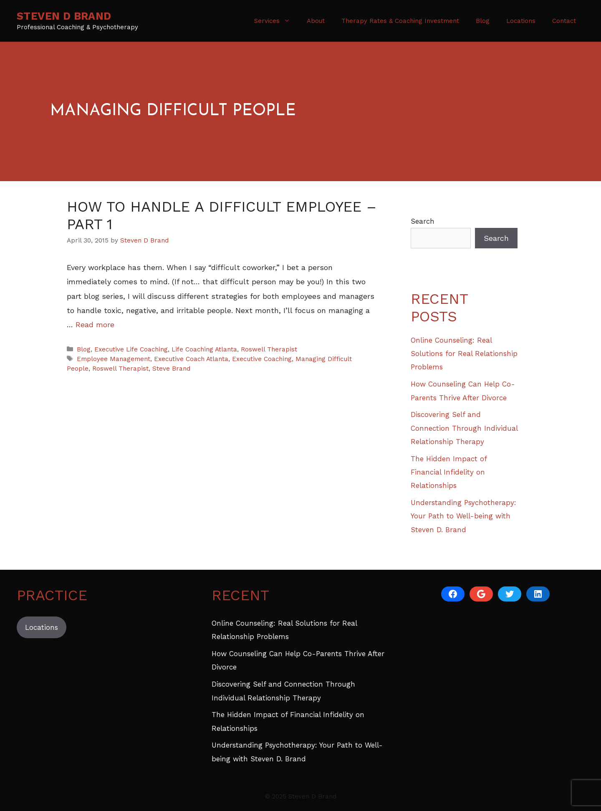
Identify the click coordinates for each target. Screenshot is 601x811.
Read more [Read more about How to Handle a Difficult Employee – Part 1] (95, 324)
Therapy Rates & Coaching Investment (400, 21)
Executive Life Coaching (131, 349)
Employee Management (113, 359)
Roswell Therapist (269, 349)
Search (422, 221)
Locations (520, 21)
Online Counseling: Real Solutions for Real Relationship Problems (464, 353)
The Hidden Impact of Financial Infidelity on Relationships (449, 472)
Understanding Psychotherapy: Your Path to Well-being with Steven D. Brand (463, 516)
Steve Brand (171, 368)
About (316, 21)
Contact (564, 21)
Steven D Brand (64, 16)
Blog (483, 21)
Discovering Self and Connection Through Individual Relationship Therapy (464, 428)
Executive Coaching (262, 359)
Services (276, 20)
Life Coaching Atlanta (204, 349)
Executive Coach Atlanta (191, 359)
